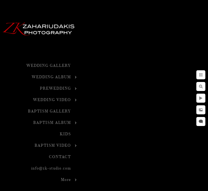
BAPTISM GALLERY (49, 111)
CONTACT (60, 156)
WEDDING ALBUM (51, 77)
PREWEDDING (55, 88)
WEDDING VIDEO (52, 99)
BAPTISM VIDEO (52, 145)
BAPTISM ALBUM (52, 122)
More (66, 179)
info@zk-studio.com (51, 168)
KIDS (65, 134)
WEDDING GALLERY (48, 65)
